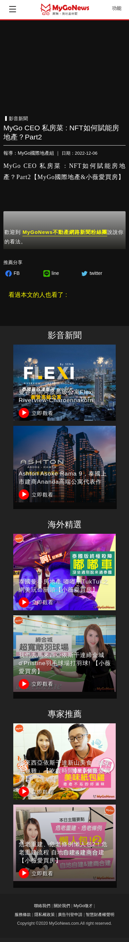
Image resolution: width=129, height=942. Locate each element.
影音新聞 (65, 335)
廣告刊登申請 (70, 914)
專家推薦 (65, 714)
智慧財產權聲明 (100, 914)
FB (11, 273)
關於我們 (62, 905)
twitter (90, 273)
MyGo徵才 (83, 905)
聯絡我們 (42, 905)
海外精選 (65, 524)
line (50, 273)
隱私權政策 (44, 914)
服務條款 (23, 914)
